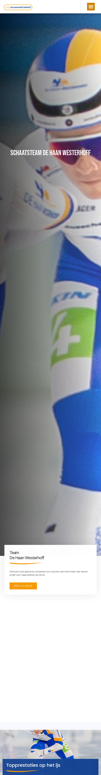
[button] (91, 6)
